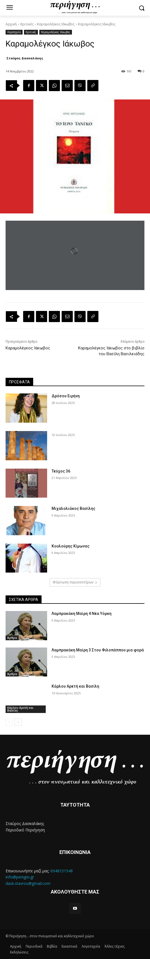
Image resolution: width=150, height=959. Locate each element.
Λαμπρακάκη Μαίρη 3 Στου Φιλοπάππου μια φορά (98, 650)
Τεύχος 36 (61, 471)
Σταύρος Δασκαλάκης (24, 58)
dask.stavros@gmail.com (28, 883)
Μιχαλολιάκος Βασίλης (73, 508)
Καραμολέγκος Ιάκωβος (55, 24)
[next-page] (17, 722)
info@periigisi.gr (20, 877)
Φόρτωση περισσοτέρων (75, 582)
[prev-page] (9, 722)
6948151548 (61, 870)
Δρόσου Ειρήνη (66, 396)
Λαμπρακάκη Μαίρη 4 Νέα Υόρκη (82, 613)
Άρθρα (12, 638)
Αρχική (11, 24)
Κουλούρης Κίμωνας (70, 546)
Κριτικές (26, 24)
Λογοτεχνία (14, 32)
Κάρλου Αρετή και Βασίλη (20, 709)
